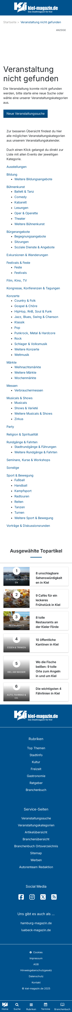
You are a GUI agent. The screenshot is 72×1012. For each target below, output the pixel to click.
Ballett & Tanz (24, 191)
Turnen (19, 512)
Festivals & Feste (18, 263)
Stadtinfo (36, 755)
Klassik (19, 322)
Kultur (36, 762)
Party (10, 427)
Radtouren (21, 496)
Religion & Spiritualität (22, 434)
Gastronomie (36, 776)
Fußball (19, 480)
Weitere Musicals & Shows (33, 413)
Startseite (10, 22)
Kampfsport (22, 491)
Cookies (35, 952)
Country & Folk (25, 300)
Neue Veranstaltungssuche (26, 113)
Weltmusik (21, 355)
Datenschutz (36, 976)
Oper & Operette (26, 213)
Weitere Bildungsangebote (33, 179)
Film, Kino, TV (17, 280)
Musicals (20, 403)
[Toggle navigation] (31, 1006)
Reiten (18, 502)
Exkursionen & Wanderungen (27, 255)
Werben (36, 860)
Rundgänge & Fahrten (22, 442)
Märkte (12, 362)
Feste (18, 267)
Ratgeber (36, 783)
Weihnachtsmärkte (27, 367)
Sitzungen (21, 242)
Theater (19, 218)
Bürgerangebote (18, 232)
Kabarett (20, 202)
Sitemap (36, 853)
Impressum (36, 958)
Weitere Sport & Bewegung (33, 518)
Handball (20, 485)
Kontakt (36, 982)
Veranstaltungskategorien (36, 825)
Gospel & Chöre (25, 306)
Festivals (20, 273)
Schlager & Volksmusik (30, 344)
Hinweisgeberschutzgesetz (36, 970)
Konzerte (13, 296)
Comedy (20, 197)
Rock (18, 338)
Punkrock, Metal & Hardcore (34, 333)
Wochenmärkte (25, 378)
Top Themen (36, 748)
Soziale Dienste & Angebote (34, 247)
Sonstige (13, 468)
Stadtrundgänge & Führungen (35, 447)
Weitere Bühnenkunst (29, 224)
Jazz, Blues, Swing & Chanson (36, 317)
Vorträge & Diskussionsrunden (28, 526)
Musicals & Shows (19, 398)
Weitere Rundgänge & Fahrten (35, 452)
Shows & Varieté (26, 408)
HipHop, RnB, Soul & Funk (33, 311)
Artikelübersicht (36, 832)
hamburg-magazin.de (36, 923)
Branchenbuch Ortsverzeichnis (36, 846)
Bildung (12, 174)
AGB (36, 964)
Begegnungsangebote (30, 236)
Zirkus (18, 419)
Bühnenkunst (16, 187)
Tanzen (19, 507)
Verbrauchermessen (28, 390)
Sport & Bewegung (20, 475)
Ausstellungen (16, 167)
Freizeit (36, 769)
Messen (12, 386)
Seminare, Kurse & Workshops (28, 460)
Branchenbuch (36, 790)
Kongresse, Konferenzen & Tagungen (33, 288)
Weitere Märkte (25, 372)
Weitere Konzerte (26, 349)
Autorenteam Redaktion (36, 867)
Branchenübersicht (36, 839)
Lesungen (21, 208)
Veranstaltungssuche (36, 818)
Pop (17, 328)
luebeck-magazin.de (36, 930)
